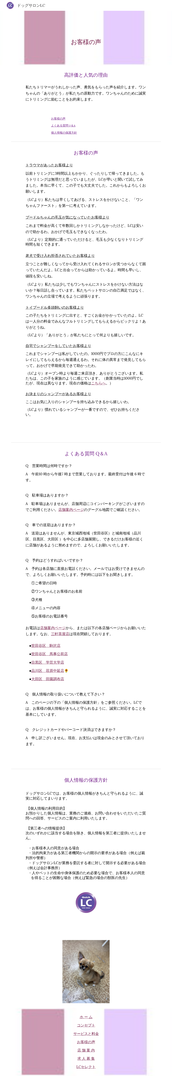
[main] (86, 38)
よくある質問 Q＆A (63, 125)
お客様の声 (58, 118)
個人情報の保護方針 (64, 132)
